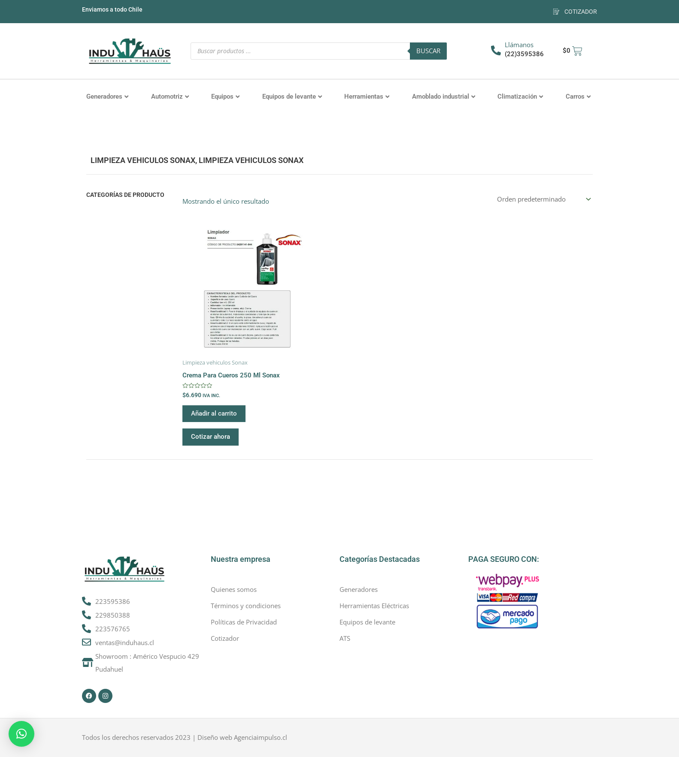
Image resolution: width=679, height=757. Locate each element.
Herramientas (366, 96)
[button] (21, 734)
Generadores (107, 96)
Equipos (225, 96)
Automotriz (170, 96)
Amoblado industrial (443, 96)
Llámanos (519, 44)
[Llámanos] (496, 50)
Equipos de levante (292, 96)
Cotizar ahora (210, 436)
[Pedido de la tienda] (543, 199)
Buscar (428, 50)
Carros (578, 96)
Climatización (520, 96)
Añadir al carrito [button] (214, 413)
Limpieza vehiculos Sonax (143, 160)
